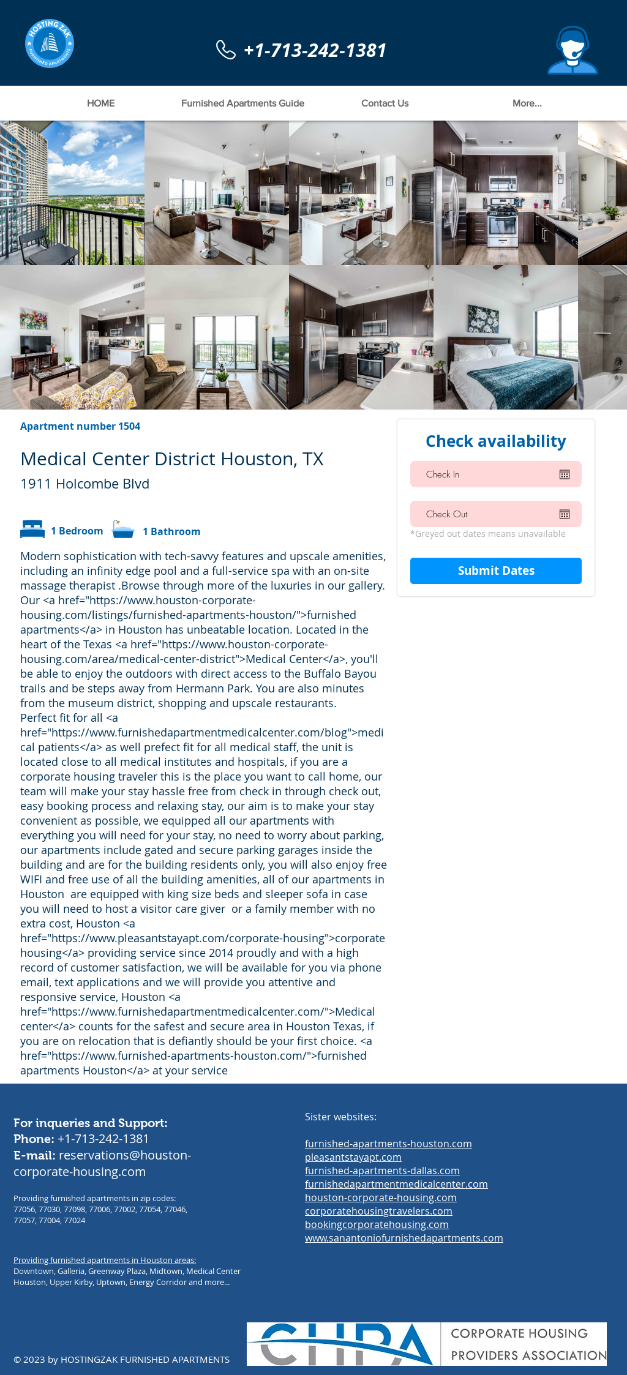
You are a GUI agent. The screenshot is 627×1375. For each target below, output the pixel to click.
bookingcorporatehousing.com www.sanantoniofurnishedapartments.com (404, 1231)
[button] (572, 50)
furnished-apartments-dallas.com (382, 1170)
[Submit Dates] (496, 571)
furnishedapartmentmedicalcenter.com (396, 1184)
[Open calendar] (564, 474)
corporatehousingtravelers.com (378, 1211)
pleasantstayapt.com (353, 1157)
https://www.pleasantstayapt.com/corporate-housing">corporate (218, 938)
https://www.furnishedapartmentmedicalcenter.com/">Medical (213, 1011)
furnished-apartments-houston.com (388, 1143)
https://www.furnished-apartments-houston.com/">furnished (209, 1055)
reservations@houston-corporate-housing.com (102, 1163)
